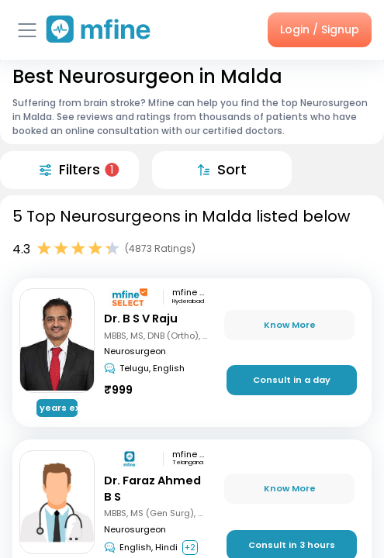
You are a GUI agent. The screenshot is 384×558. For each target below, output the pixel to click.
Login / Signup (319, 29)
